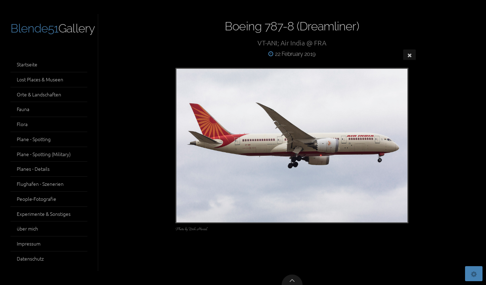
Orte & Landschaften (39, 94)
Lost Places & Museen (40, 79)
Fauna (23, 108)
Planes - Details (33, 168)
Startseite (27, 64)
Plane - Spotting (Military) (44, 154)
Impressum (29, 243)
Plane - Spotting (34, 139)
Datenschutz (30, 258)
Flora (22, 123)
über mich (27, 228)
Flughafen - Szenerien (40, 183)
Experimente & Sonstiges (44, 213)
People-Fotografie (36, 198)
